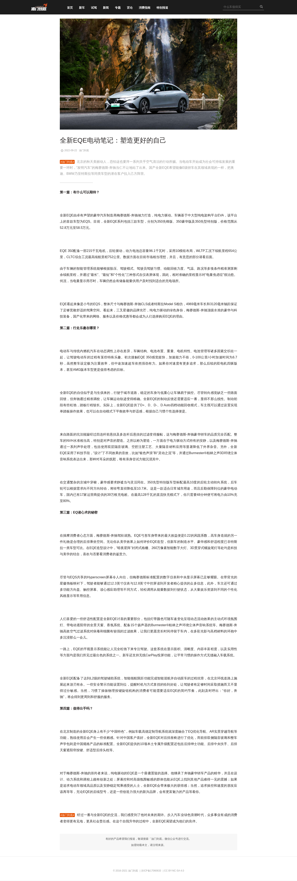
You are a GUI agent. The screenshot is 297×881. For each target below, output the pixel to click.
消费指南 (144, 7)
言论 (130, 7)
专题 (118, 7)
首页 (70, 7)
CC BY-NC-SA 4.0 (174, 870)
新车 (82, 7)
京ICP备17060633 (151, 870)
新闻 (106, 7)
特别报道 (162, 7)
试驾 (94, 7)
